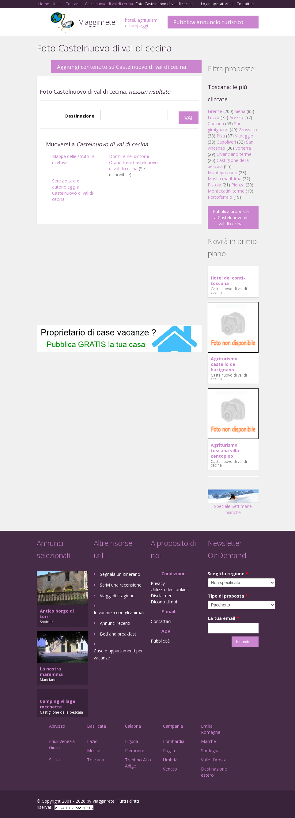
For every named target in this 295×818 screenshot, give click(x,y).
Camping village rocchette (57, 704)
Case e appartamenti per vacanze (118, 654)
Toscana (95, 760)
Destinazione (79, 116)
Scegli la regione (228, 573)
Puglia (169, 750)
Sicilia (54, 760)
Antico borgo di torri (57, 613)
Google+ (225, 802)
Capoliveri (226, 142)
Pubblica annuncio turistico (208, 22)
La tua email (223, 618)
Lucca (213, 117)
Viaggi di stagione (117, 595)
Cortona (216, 123)
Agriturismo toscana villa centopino (225, 450)
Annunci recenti (115, 623)
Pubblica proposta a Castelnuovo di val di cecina (231, 217)
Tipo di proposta (228, 596)
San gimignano (224, 127)
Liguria (131, 741)
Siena (240, 111)
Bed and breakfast (118, 634)
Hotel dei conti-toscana (228, 280)
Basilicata (96, 726)
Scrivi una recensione (121, 585)
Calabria (133, 726)
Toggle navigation (42, 22)
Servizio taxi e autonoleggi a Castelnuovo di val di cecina (72, 190)
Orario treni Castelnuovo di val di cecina (133, 165)
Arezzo (236, 117)
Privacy (158, 583)
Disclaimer (161, 595)
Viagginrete (97, 22)
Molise (93, 750)
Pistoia (214, 185)
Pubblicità (160, 641)
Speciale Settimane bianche (233, 504)
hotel (130, 20)
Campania (173, 726)
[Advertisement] (119, 276)
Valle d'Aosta (213, 760)
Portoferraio (220, 197)
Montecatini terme (226, 191)
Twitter (240, 802)
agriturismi (148, 20)
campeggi (138, 25)
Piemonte (134, 750)
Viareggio (244, 136)
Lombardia (173, 741)
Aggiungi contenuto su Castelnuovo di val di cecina (121, 66)
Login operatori (214, 4)
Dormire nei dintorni (129, 156)
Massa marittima (224, 179)
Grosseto (248, 130)
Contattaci (245, 4)
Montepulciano (222, 172)
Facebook (212, 802)
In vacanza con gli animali (119, 612)
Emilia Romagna (210, 729)
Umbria (170, 760)
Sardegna (210, 750)
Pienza (237, 185)
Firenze (215, 111)
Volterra (243, 148)
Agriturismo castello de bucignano (224, 364)
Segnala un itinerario (120, 574)
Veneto (170, 769)
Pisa (221, 136)
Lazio (92, 741)
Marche (208, 741)
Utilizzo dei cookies (170, 589)
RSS (255, 802)
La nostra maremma (51, 671)
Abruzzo (57, 726)
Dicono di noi (164, 602)
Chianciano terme (234, 154)
